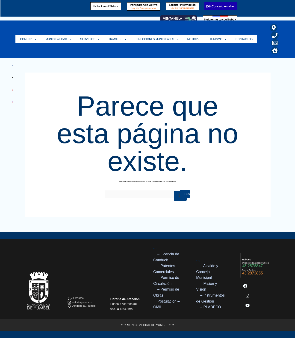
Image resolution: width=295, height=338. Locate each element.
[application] (52, 39)
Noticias (199, 39)
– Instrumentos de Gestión (210, 298)
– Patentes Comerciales (164, 269)
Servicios (102, 39)
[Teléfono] (275, 35)
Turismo (221, 39)
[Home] (275, 50)
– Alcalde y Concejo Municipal (207, 272)
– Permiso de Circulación (166, 281)
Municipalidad (73, 39)
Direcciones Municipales (165, 39)
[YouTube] (247, 305)
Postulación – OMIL (166, 304)
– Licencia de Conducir (166, 257)
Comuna (45, 39)
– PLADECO (210, 307)
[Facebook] (245, 286)
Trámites (128, 39)
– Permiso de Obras (166, 292)
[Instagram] (247, 295)
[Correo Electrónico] (275, 43)
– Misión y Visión (206, 286)
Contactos (245, 39)
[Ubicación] (273, 28)
